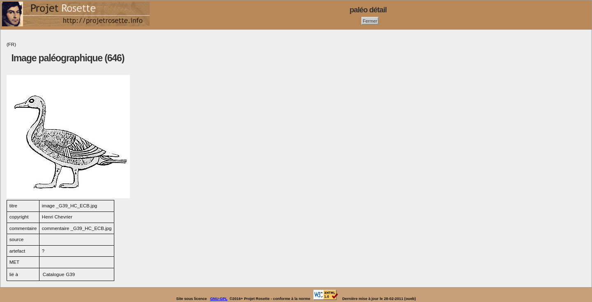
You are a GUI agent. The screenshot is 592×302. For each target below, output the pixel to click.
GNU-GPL (218, 299)
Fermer (370, 20)
